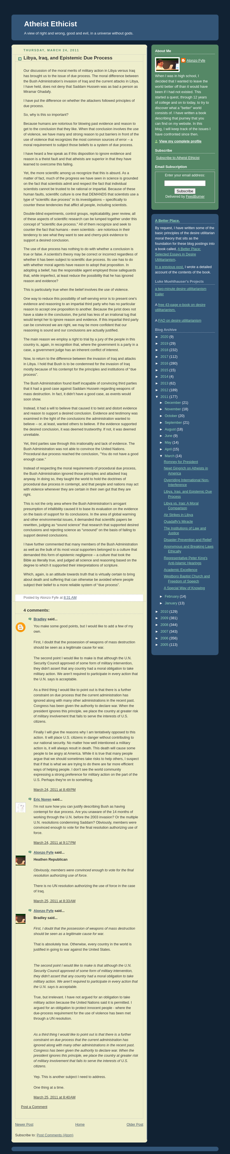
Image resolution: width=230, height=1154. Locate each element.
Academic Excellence (181, 570)
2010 (165, 612)
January (171, 603)
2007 (165, 632)
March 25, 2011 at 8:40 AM (55, 1097)
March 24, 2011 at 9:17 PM (55, 843)
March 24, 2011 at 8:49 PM (55, 790)
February (172, 596)
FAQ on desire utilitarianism (179, 321)
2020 (165, 337)
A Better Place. (167, 221)
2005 (165, 645)
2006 (165, 638)
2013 (165, 383)
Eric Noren (42, 799)
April (169, 449)
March (170, 456)
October (171, 416)
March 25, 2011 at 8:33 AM (55, 901)
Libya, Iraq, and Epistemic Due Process (68, 58)
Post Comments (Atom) (55, 1135)
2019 (165, 343)
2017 (165, 357)
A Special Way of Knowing (184, 588)
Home (80, 1125)
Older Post (134, 1125)
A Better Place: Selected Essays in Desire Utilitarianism (178, 254)
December (173, 403)
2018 (165, 350)
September (174, 423)
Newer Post (24, 1125)
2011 (165, 397)
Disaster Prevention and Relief (188, 540)
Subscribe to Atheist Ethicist (178, 158)
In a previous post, (169, 267)
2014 (165, 377)
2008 (165, 625)
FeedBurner (195, 197)
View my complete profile (180, 141)
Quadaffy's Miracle (178, 522)
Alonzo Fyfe (43, 852)
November (173, 409)
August (171, 429)
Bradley (40, 619)
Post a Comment (34, 1107)
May (168, 442)
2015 (165, 370)
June (169, 436)
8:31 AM (70, 598)
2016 (165, 363)
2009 (165, 618)
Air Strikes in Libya (178, 515)
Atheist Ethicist (50, 24)
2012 (165, 390)
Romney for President (181, 462)
